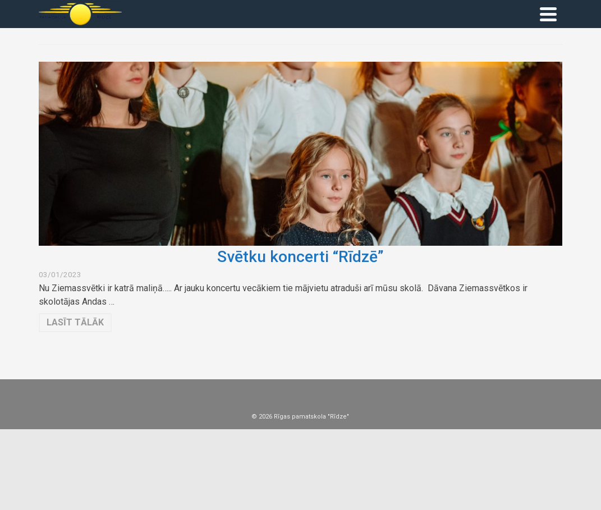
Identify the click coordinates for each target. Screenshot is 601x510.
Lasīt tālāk (75, 322)
